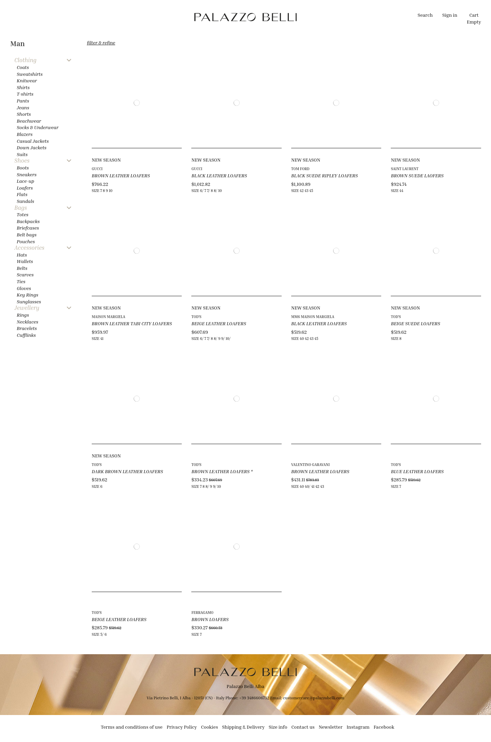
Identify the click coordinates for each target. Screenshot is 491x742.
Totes (22, 214)
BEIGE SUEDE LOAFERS (415, 323)
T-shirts (25, 94)
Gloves (24, 288)
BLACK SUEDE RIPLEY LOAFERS (324, 175)
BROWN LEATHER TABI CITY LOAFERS (132, 323)
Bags (20, 208)
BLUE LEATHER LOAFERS (417, 471)
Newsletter (331, 727)
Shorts (24, 114)
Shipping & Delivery (243, 727)
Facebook (384, 727)
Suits (22, 154)
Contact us (302, 727)
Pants (23, 101)
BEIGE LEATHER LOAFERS (218, 323)
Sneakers (26, 174)
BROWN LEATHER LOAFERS (121, 175)
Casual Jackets (33, 141)
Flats (22, 194)
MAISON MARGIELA (108, 316)
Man (17, 43)
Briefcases (28, 228)
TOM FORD (300, 168)
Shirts (23, 87)
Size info (278, 727)
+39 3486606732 (254, 697)
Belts (22, 268)
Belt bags (26, 234)
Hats (22, 255)
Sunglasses (29, 301)
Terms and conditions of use (132, 727)
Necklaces (27, 322)
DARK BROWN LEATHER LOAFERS (127, 471)
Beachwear (29, 121)
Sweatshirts (30, 74)
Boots (23, 167)
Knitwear (27, 80)
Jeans (23, 107)
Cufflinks (26, 335)
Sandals (25, 201)
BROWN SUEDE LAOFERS (417, 175)
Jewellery (26, 308)
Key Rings (27, 295)
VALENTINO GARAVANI (310, 464)
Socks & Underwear (38, 127)
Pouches (26, 241)
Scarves (25, 274)
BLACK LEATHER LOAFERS (219, 175)
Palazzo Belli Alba (246, 686)
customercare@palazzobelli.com (313, 697)
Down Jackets (31, 147)
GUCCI (97, 168)
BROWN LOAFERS (209, 619)
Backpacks (28, 221)
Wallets (25, 261)
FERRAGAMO (202, 612)
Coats (23, 67)
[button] (173, 17)
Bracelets (27, 328)
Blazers (25, 134)
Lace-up (25, 181)
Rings (23, 315)
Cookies (209, 727)
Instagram (358, 727)
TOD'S (196, 316)
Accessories (29, 248)
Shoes (22, 160)
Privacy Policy (182, 727)
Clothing (25, 60)
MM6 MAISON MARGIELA (312, 316)
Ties (21, 281)
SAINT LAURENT (404, 168)
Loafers (25, 188)
